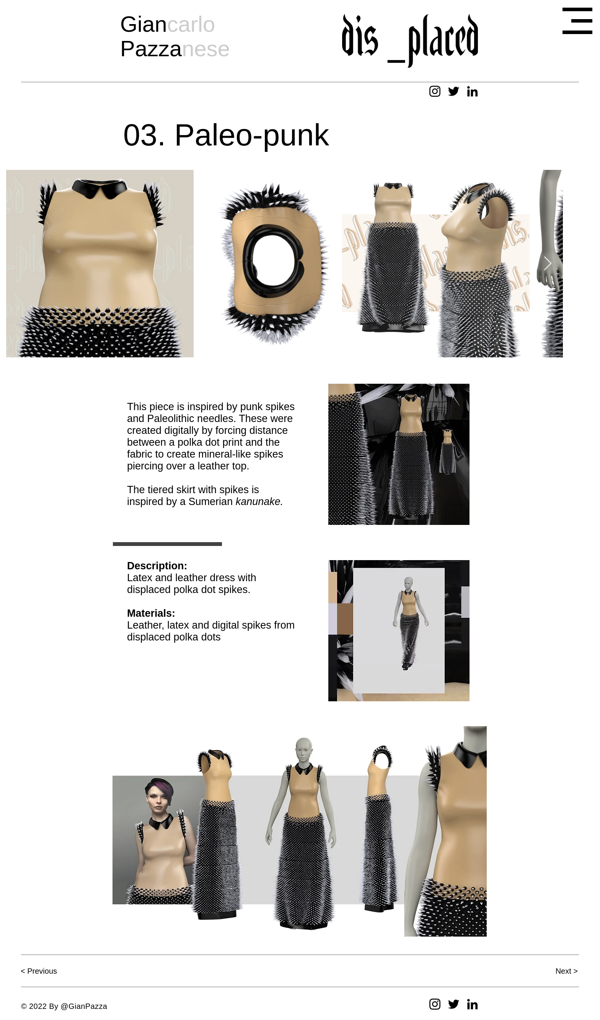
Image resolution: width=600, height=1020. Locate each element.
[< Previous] (48, 971)
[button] (577, 21)
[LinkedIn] (472, 91)
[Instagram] (434, 91)
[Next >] (550, 971)
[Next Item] (547, 263)
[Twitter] (453, 91)
